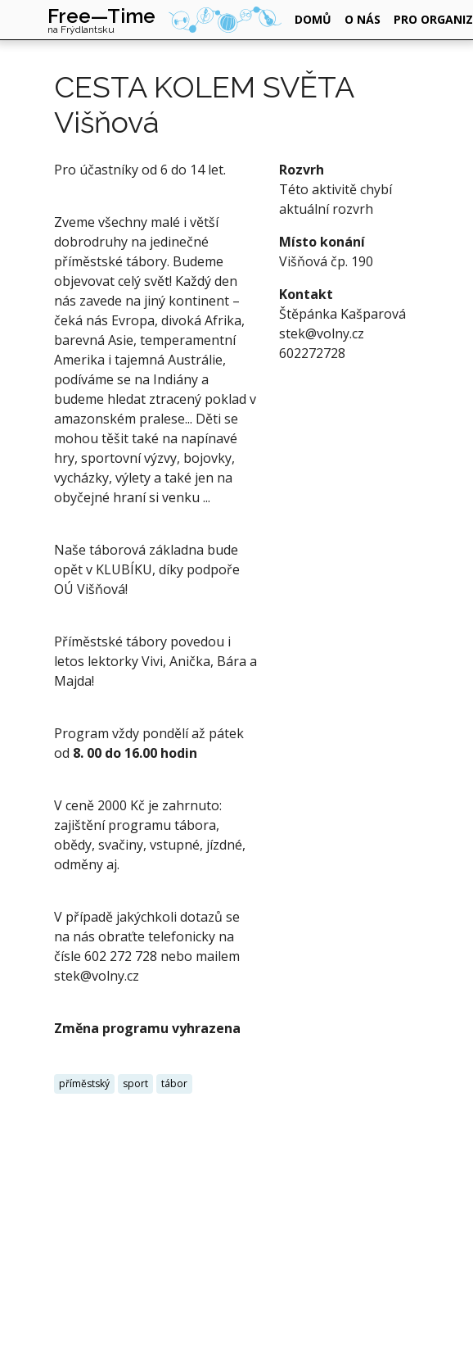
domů (313, 19)
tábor (174, 1083)
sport (135, 1083)
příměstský (84, 1083)
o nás (363, 19)
